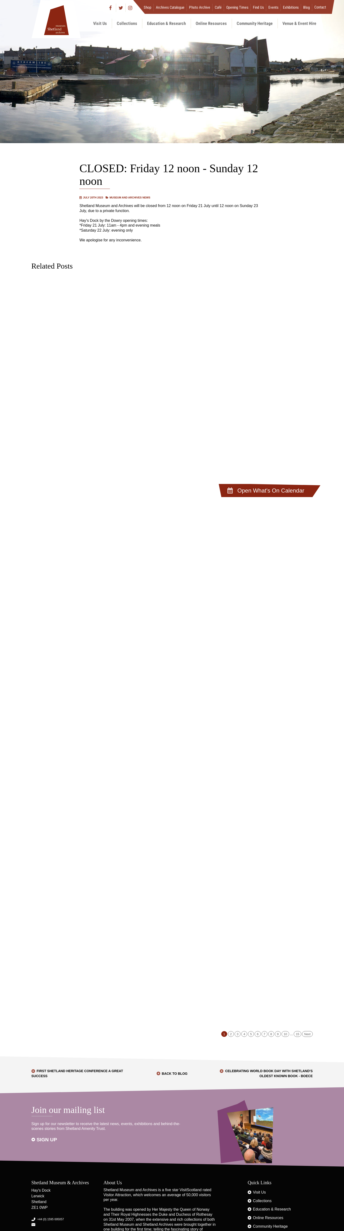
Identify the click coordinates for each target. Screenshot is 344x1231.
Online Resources (211, 23)
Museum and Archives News (130, 197)
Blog (306, 7)
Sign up (47, 1139)
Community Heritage (255, 23)
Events (273, 7)
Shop (147, 7)
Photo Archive (199, 7)
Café (218, 7)
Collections (127, 23)
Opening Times (237, 7)
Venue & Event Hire (299, 23)
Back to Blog (175, 1073)
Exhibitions (290, 7)
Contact (320, 7)
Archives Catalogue (170, 7)
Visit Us (100, 23)
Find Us (258, 7)
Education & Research (166, 23)
